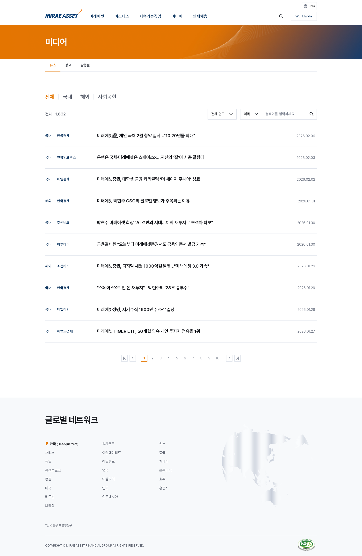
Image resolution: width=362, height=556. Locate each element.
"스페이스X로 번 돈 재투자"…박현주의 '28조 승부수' (142, 288)
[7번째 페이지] (193, 358)
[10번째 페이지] (218, 358)
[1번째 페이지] (144, 358)
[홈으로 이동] (63, 15)
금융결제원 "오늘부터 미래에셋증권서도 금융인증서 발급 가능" (151, 244)
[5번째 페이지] (177, 358)
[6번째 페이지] (185, 358)
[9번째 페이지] (209, 358)
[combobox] (222, 114)
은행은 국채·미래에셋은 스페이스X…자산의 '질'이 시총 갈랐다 (150, 157)
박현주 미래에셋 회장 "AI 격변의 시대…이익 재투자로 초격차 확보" (155, 222)
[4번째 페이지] (169, 358)
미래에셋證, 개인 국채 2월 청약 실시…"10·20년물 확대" (146, 135)
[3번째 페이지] (161, 358)
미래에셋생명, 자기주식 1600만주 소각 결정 (135, 309)
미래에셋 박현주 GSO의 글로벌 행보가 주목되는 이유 (143, 201)
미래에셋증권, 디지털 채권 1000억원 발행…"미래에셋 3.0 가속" (153, 266)
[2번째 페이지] (152, 358)
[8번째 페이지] (201, 358)
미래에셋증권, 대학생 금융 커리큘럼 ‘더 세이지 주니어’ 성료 (148, 179)
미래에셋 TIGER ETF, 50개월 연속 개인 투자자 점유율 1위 (148, 331)
